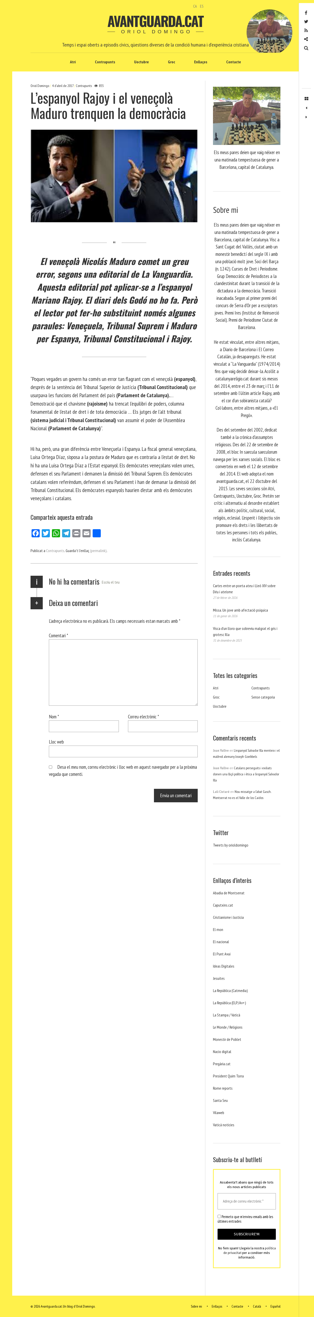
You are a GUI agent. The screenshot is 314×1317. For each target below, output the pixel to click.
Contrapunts (105, 61)
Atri (73, 61)
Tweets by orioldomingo (230, 845)
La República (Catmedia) (230, 990)
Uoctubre (141, 61)
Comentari (58, 635)
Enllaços (200, 61)
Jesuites (219, 978)
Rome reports (223, 1088)
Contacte (233, 61)
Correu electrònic (143, 716)
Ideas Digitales (223, 966)
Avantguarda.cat (155, 21)
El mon (218, 929)
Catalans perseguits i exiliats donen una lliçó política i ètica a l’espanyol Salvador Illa (246, 774)
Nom (54, 716)
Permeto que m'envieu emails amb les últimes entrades (245, 1219)
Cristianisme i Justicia (228, 917)
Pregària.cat (222, 1063)
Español (275, 1306)
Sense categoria (263, 697)
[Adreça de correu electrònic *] (247, 1201)
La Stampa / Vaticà (226, 1014)
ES (202, 6)
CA (195, 6)
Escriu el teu (111, 582)
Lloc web (56, 741)
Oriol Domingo (40, 85)
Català (257, 1306)
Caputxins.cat (223, 905)
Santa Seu (220, 1100)
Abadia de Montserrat (229, 892)
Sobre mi (196, 1306)
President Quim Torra (228, 1075)
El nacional (221, 941)
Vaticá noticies (223, 1124)
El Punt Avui (222, 953)
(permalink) (98, 550)
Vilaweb (218, 1112)
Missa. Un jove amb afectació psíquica (240, 610)
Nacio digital (222, 1051)
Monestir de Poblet (227, 1039)
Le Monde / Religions (227, 1027)
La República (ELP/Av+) (229, 1002)
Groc (171, 61)
